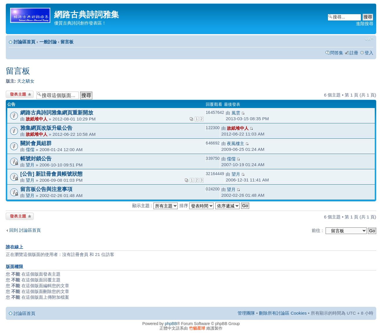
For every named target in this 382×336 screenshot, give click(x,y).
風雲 (236, 112)
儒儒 (30, 149)
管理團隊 (246, 313)
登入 (369, 52)
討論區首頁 (24, 41)
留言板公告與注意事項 (46, 189)
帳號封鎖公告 (36, 158)
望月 (30, 164)
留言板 (67, 41)
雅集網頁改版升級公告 (46, 128)
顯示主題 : (155, 205)
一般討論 (48, 41)
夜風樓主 (235, 143)
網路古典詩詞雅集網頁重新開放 (56, 112)
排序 (196, 205)
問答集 (336, 52)
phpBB (171, 323)
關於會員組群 (36, 143)
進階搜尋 (364, 23)
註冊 (354, 52)
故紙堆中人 (36, 118)
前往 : (317, 230)
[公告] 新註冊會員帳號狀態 (51, 174)
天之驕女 (25, 81)
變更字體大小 (369, 39)
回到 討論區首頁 (25, 230)
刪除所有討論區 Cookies (283, 313)
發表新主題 (20, 94)
